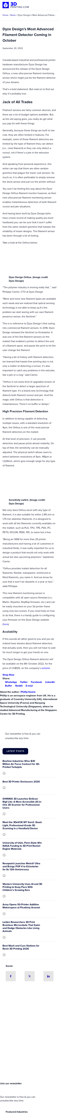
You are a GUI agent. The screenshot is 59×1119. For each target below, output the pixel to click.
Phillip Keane (28, 692)
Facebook (35, 682)
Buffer (7, 686)
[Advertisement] (29, 1047)
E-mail (28, 686)
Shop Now (8, 675)
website (45, 668)
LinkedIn (49, 682)
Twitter (22, 682)
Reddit (17, 686)
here (5, 624)
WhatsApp (10, 682)
